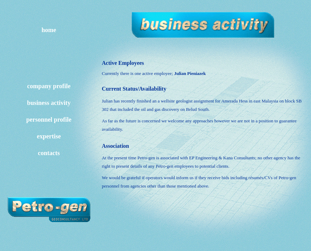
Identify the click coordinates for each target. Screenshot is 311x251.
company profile (49, 86)
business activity (49, 102)
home (49, 29)
